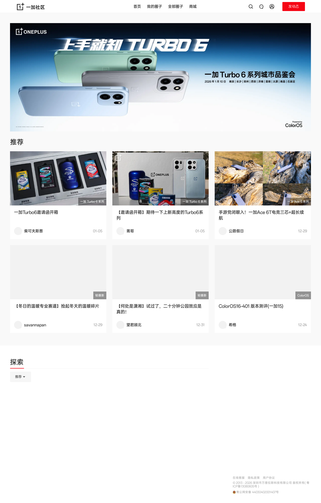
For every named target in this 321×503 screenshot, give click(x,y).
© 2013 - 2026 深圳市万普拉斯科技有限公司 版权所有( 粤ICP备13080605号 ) (271, 484)
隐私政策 (254, 478)
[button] (272, 6)
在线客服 (239, 478)
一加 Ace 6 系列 (298, 201)
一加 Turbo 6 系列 (92, 201)
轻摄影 (99, 295)
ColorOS (303, 295)
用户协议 (269, 478)
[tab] (17, 363)
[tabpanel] (109, 402)
